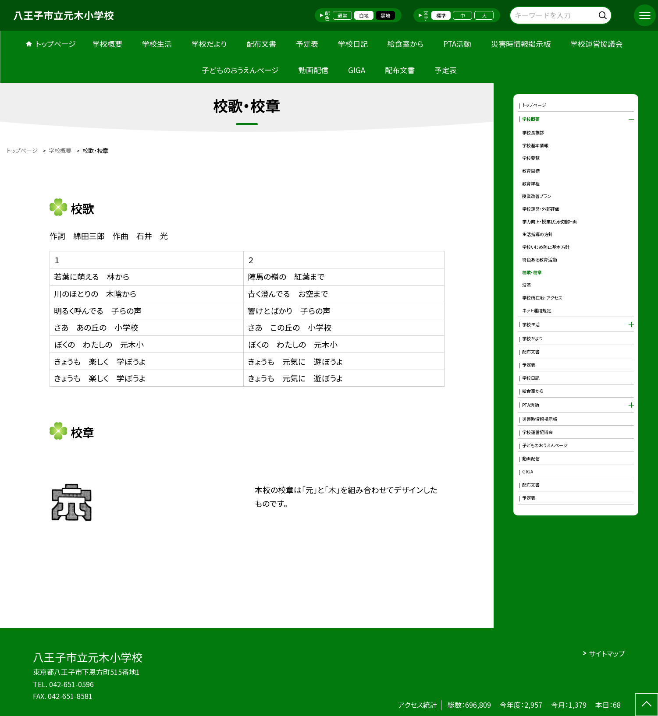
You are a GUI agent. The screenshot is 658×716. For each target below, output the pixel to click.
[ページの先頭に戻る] (647, 705)
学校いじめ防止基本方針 (545, 246)
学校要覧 (531, 158)
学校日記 (353, 43)
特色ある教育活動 (539, 259)
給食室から (405, 43)
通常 (342, 15)
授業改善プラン (536, 196)
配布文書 (261, 43)
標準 (441, 15)
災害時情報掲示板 (521, 43)
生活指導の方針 (537, 234)
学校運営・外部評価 (540, 208)
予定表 (307, 43)
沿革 (526, 285)
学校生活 (157, 43)
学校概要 (107, 43)
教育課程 (531, 183)
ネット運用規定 (536, 310)
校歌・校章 (532, 272)
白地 (364, 15)
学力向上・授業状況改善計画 (549, 221)
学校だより (209, 43)
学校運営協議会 (596, 43)
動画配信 (313, 69)
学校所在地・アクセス (542, 297)
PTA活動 (457, 43)
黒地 (385, 15)
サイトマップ (607, 653)
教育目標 (531, 170)
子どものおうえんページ (240, 69)
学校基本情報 (535, 145)
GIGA (356, 69)
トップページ (56, 43)
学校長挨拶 (533, 132)
